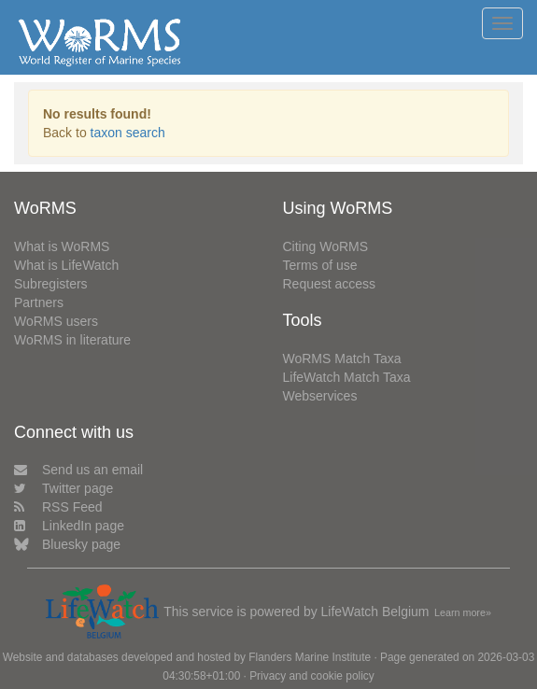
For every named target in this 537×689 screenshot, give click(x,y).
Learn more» (462, 612)
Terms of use (320, 265)
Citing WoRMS (326, 246)
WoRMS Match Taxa (342, 358)
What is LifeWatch (66, 265)
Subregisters (51, 283)
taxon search (128, 132)
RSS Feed (58, 506)
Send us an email (78, 469)
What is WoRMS (61, 246)
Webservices (320, 395)
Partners (39, 302)
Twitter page (63, 488)
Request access (329, 283)
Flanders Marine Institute (309, 657)
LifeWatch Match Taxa (347, 377)
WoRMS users (56, 321)
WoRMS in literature (72, 339)
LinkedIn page (69, 525)
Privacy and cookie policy (311, 675)
